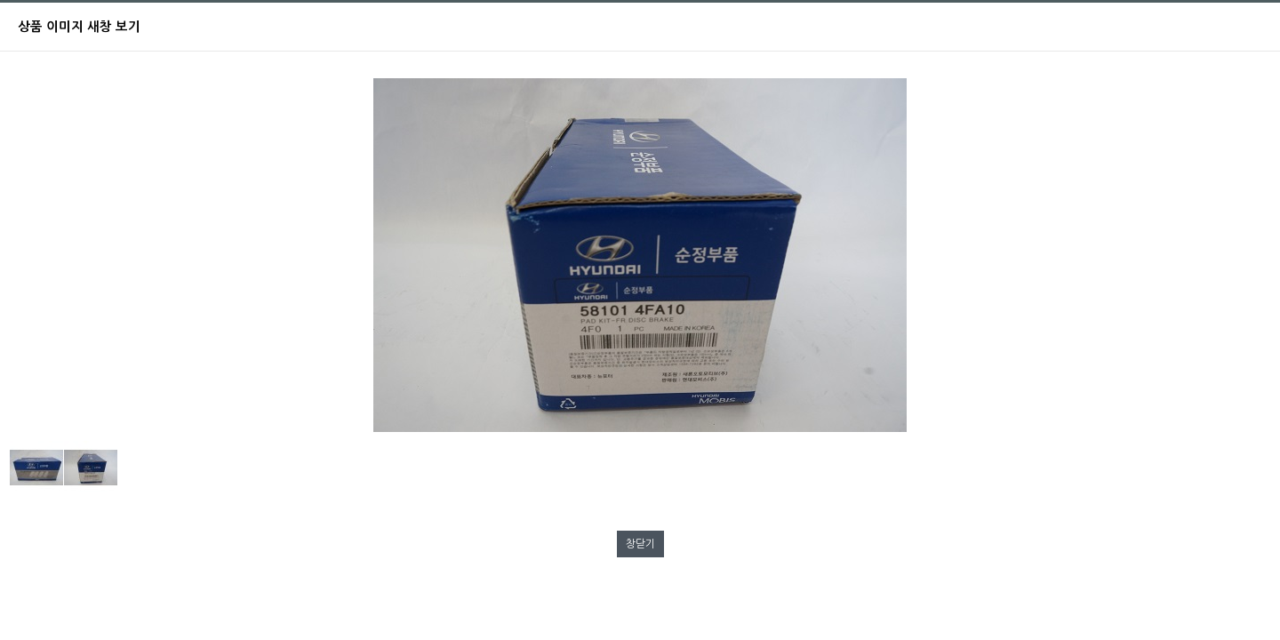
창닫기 (640, 544)
